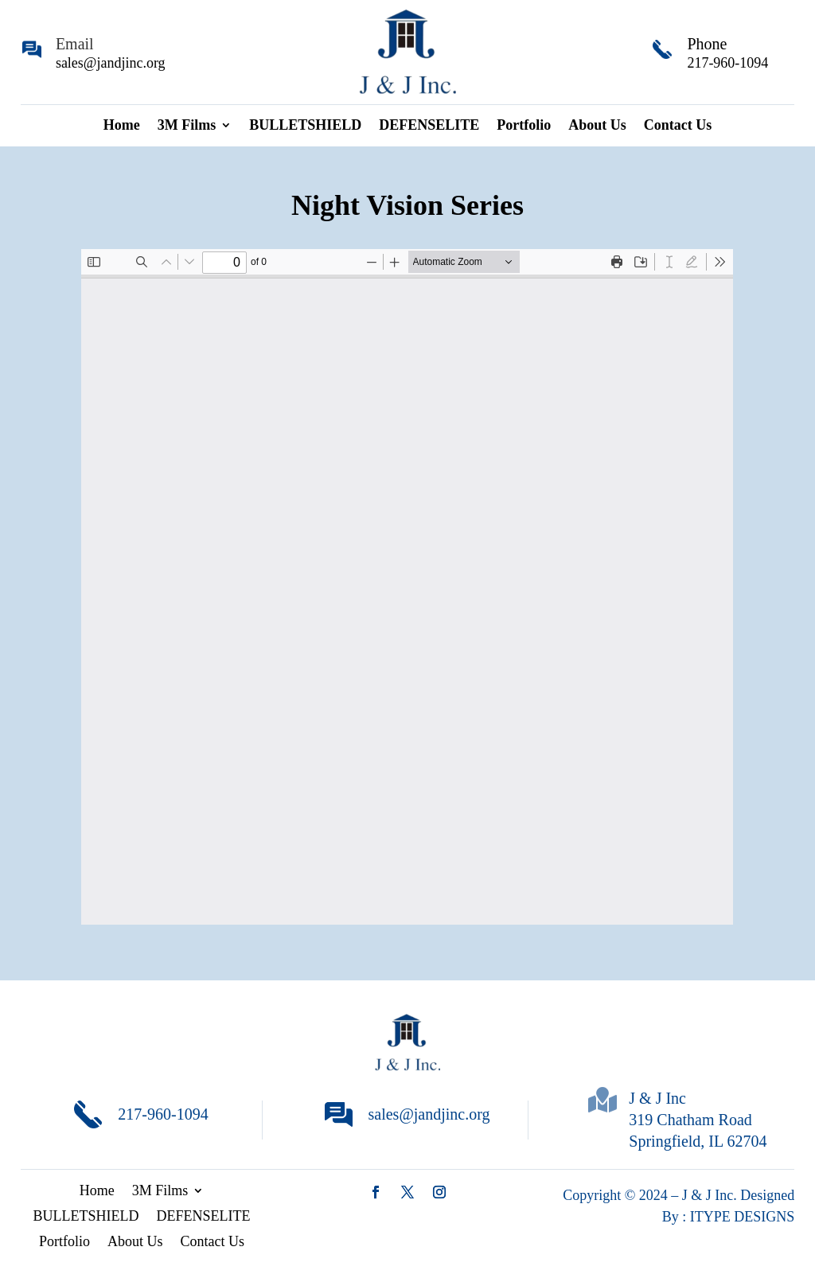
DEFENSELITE (429, 126)
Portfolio (524, 126)
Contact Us (678, 126)
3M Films (187, 126)
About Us (597, 126)
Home (121, 126)
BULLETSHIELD (305, 126)
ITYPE (712, 1217)
